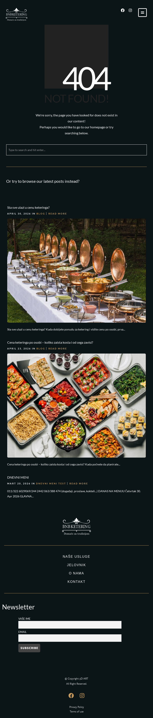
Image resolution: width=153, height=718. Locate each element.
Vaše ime (24, 618)
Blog (40, 213)
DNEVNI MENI (18, 477)
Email (22, 632)
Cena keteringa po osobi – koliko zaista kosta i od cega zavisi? (50, 342)
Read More (57, 213)
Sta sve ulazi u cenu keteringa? (28, 207)
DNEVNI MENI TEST (51, 482)
